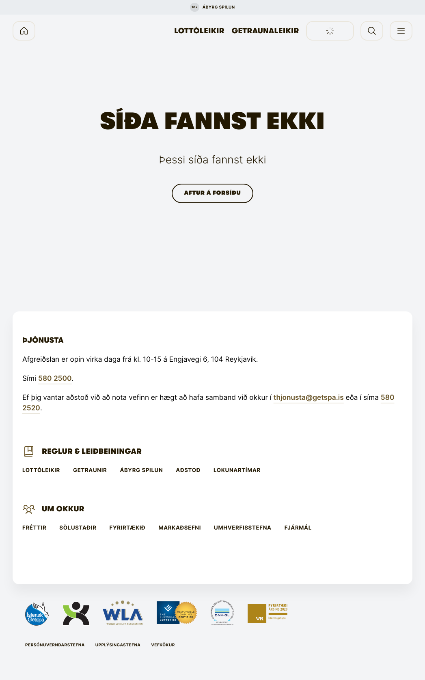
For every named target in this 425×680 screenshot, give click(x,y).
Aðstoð (188, 471)
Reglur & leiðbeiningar (92, 451)
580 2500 (54, 378)
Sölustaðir (77, 528)
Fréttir (34, 528)
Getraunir (90, 471)
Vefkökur (163, 645)
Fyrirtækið (128, 528)
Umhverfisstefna (243, 528)
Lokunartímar (237, 471)
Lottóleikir (199, 30)
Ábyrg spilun (141, 471)
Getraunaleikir (265, 30)
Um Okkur (63, 508)
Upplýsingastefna (118, 645)
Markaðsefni (179, 528)
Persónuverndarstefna (55, 645)
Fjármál (298, 528)
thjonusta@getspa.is (309, 397)
